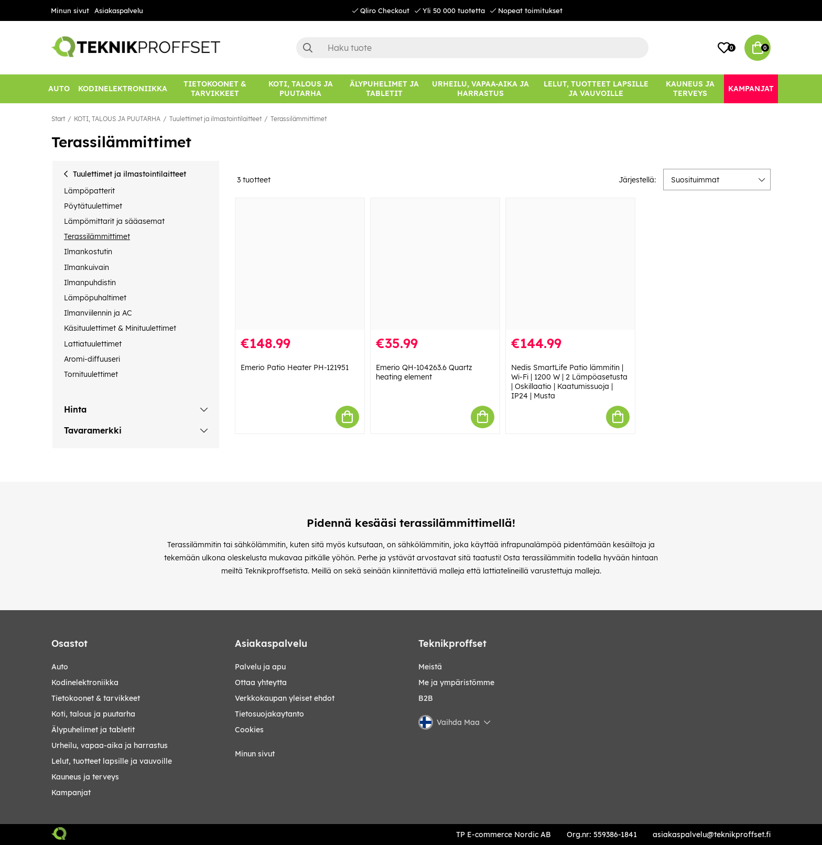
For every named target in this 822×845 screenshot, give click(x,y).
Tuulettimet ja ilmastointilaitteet (215, 119)
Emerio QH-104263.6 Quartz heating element (424, 372)
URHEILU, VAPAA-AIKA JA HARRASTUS (109, 745)
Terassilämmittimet (299, 119)
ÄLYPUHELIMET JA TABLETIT (93, 729)
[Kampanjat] (751, 88)
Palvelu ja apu (260, 666)
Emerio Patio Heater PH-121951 (295, 367)
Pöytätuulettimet (93, 206)
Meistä (430, 666)
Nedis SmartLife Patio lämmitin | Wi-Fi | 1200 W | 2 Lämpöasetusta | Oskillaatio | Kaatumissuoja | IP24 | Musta (569, 381)
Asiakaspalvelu (118, 10)
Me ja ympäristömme (456, 682)
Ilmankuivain (86, 267)
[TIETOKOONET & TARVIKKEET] (214, 88)
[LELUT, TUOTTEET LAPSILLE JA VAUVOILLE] (596, 88)
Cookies (249, 729)
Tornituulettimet (91, 374)
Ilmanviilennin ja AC (98, 313)
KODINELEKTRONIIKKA (84, 682)
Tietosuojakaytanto (269, 714)
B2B (425, 698)
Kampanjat (71, 792)
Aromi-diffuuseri (92, 359)
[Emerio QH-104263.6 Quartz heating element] (435, 264)
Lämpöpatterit (89, 191)
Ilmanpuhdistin (90, 282)
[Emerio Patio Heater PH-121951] (300, 264)
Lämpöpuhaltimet (95, 297)
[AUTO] (59, 88)
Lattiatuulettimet (93, 344)
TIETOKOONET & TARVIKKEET (95, 698)
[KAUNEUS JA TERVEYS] (690, 88)
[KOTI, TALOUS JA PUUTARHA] (300, 88)
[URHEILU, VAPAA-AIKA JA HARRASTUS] (480, 88)
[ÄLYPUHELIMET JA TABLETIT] (384, 88)
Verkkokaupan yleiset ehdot (284, 698)
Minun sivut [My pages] (255, 754)
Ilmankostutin (88, 251)
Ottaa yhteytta (261, 682)
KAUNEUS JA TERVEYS (85, 777)
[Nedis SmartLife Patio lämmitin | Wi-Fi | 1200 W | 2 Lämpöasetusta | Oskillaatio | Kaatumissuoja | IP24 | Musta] (570, 264)
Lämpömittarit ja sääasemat (114, 221)
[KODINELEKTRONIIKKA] (122, 88)
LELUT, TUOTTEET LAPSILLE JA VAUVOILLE (111, 761)
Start (58, 119)
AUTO (59, 666)
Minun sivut (70, 10)
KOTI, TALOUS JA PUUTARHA (117, 119)
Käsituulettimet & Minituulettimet (120, 328)
